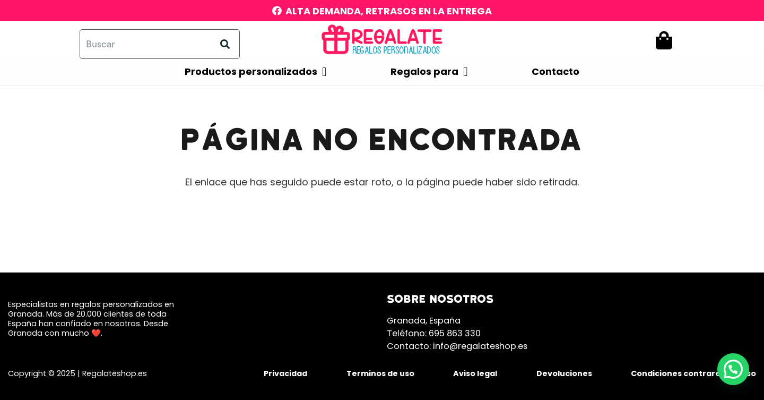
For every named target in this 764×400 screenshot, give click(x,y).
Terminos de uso (380, 373)
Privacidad (285, 373)
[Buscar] (160, 44)
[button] (733, 369)
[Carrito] (664, 40)
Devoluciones (564, 373)
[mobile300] (382, 40)
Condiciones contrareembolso (693, 373)
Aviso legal (475, 373)
